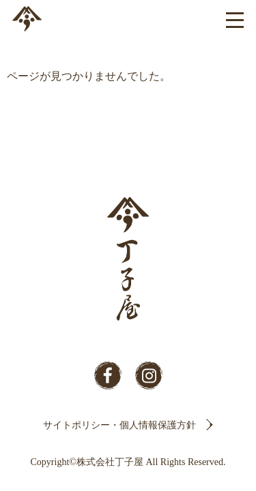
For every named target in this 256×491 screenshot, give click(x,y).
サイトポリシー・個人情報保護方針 (119, 425)
